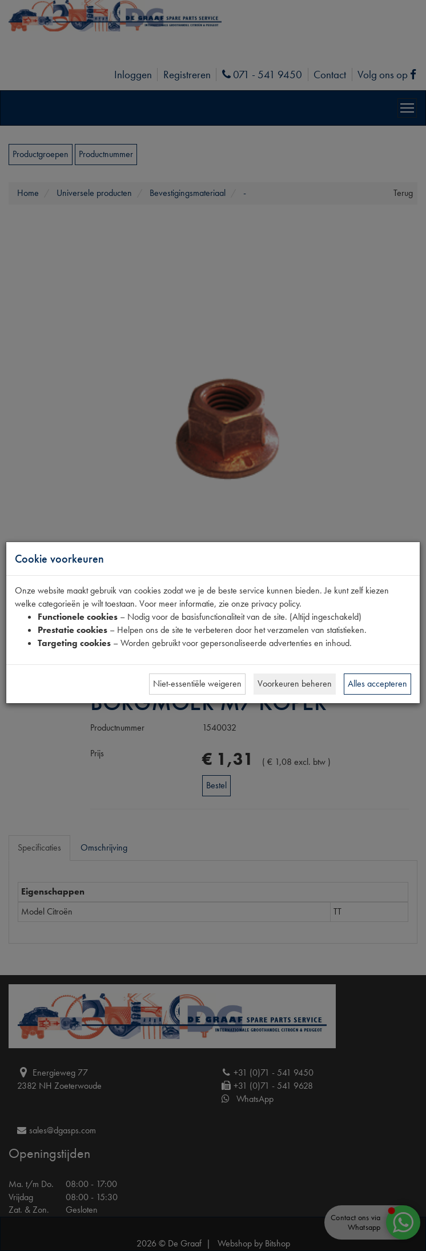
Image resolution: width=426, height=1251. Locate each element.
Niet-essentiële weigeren (197, 683)
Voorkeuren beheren (295, 683)
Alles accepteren (377, 683)
